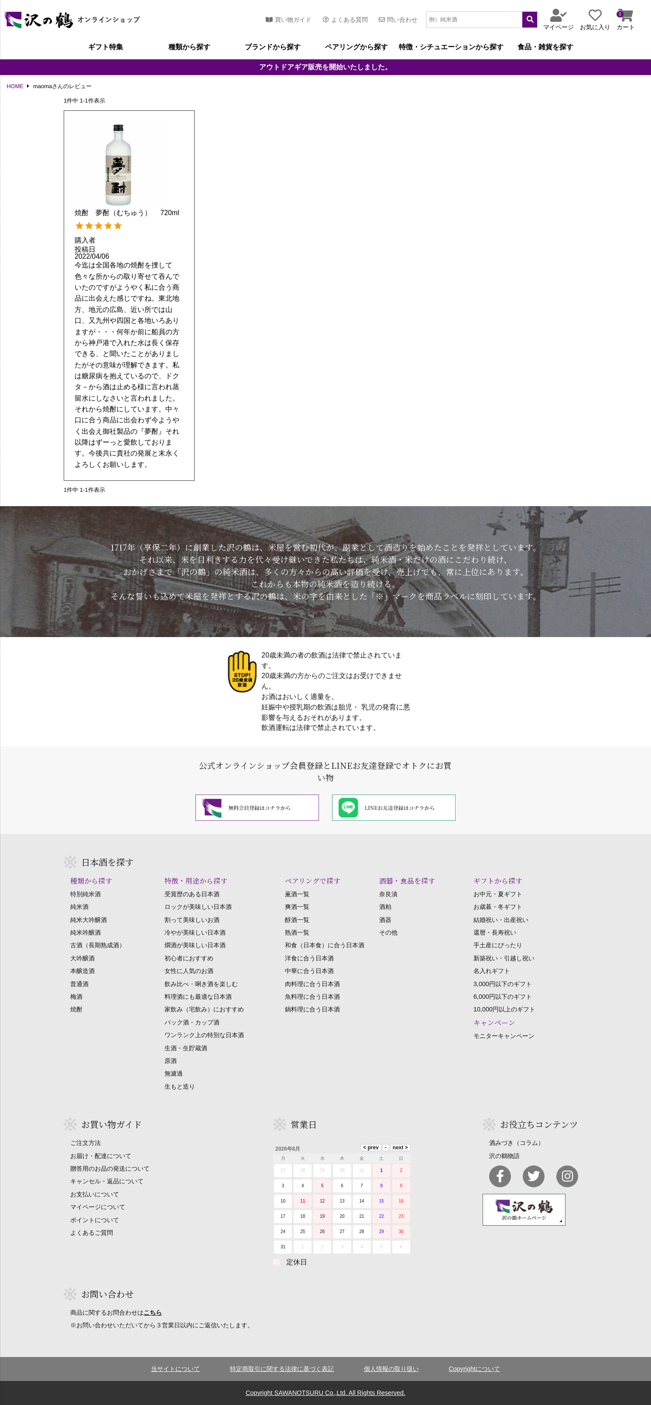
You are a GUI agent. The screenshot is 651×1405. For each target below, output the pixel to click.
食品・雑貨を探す (545, 47)
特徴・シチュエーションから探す (451, 47)
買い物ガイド (289, 20)
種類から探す (189, 47)
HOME (15, 86)
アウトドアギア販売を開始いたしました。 (325, 67)
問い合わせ (398, 20)
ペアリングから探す (356, 47)
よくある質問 (345, 20)
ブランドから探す (273, 47)
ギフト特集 (105, 47)
